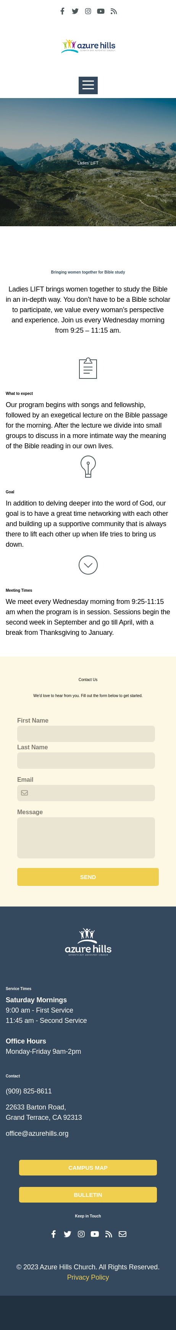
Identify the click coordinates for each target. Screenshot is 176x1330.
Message (30, 839)
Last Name (32, 774)
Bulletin (88, 1227)
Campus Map (88, 1199)
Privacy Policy (88, 1312)
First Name (32, 747)
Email (25, 806)
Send (88, 904)
